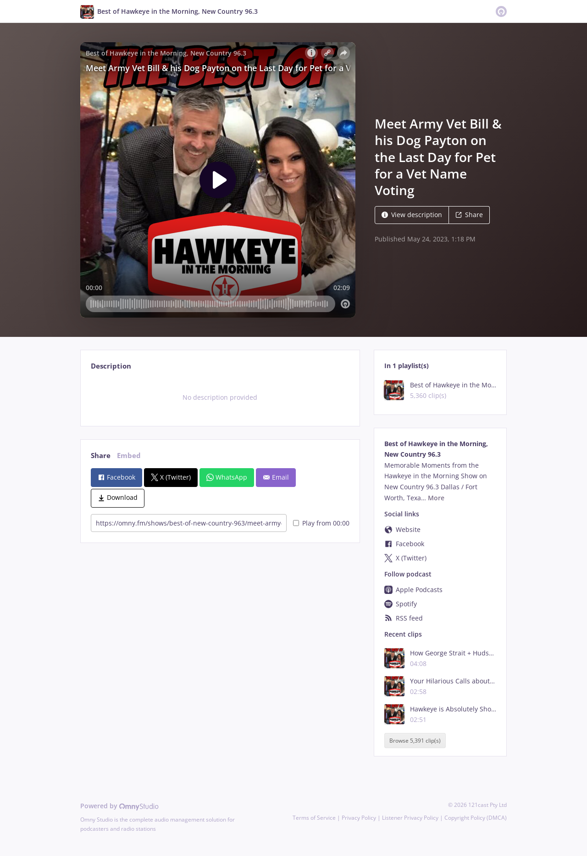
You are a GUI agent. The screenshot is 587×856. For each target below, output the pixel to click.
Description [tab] (111, 366)
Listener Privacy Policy (410, 818)
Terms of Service (314, 818)
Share (469, 214)
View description (412, 214)
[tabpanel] (220, 397)
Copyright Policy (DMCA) (475, 818)
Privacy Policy (359, 818)
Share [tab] (101, 455)
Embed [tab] (129, 455)
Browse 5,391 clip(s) (415, 740)
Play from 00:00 (321, 523)
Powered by (119, 805)
